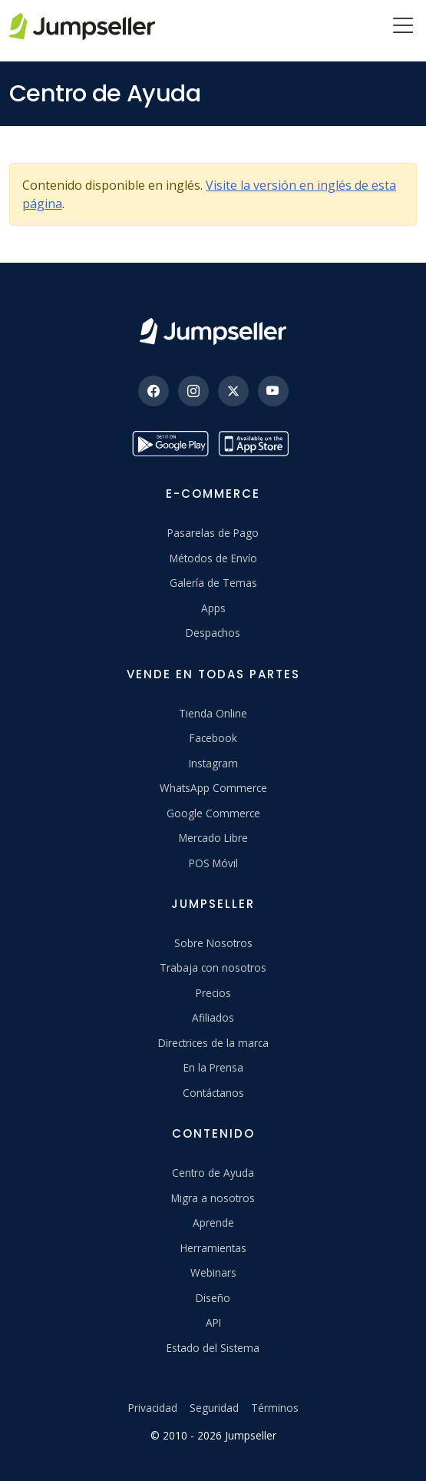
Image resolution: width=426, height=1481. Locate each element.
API (213, 1322)
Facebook (213, 738)
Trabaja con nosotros (213, 967)
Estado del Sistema (213, 1347)
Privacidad (152, 1407)
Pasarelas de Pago (213, 532)
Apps (213, 608)
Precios (213, 993)
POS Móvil (213, 863)
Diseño (213, 1297)
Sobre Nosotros (213, 943)
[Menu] (403, 27)
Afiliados (213, 1017)
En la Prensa (213, 1067)
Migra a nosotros (213, 1198)
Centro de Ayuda (213, 1172)
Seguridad (214, 1407)
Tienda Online (213, 713)
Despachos (213, 632)
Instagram (213, 763)
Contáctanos (213, 1092)
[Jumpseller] (213, 331)
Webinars (213, 1272)
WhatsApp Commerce (213, 787)
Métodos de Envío (213, 558)
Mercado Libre (213, 837)
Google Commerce (213, 813)
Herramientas (213, 1248)
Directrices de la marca (213, 1042)
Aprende (213, 1222)
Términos (275, 1407)
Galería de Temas (213, 582)
